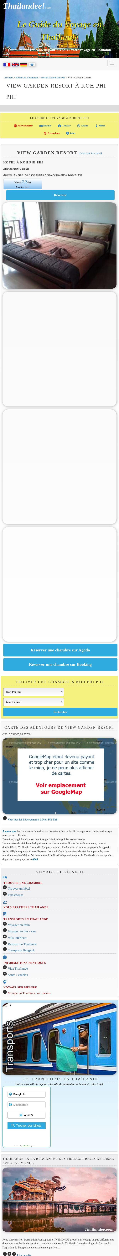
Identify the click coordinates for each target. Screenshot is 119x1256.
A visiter (64, 126)
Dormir (45, 126)
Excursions (52, 133)
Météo (100, 126)
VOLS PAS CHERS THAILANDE (26, 907)
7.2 (24, 181)
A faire (82, 126)
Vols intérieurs (17, 938)
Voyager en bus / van (22, 931)
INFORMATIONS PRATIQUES (24, 962)
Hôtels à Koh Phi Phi (53, 77)
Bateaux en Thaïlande (22, 944)
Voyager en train (19, 925)
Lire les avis (22, 187)
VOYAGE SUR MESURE (20, 987)
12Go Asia (26, 1146)
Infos (70, 133)
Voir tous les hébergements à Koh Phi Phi (32, 819)
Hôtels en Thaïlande (27, 77)
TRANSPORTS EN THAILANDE (25, 919)
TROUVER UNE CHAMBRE (22, 882)
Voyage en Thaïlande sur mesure (29, 993)
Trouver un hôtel (19, 888)
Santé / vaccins (18, 975)
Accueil (8, 77)
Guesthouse (15, 895)
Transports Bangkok (21, 950)
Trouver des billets (26, 1125)
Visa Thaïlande (18, 968)
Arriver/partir (23, 126)
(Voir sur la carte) (91, 153)
